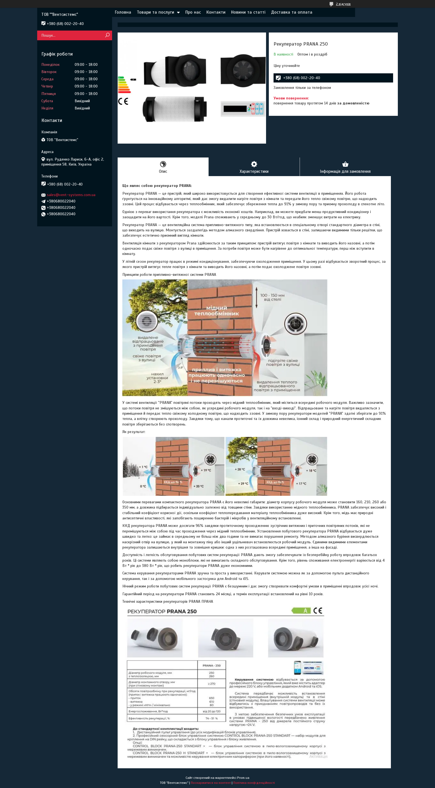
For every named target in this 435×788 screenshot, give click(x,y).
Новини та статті (248, 12)
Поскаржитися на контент (211, 783)
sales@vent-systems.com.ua (71, 194)
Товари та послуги (155, 12)
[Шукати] (107, 35)
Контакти (216, 12)
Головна (123, 12)
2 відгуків (343, 4)
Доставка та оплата (291, 12)
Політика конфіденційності (254, 783)
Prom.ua (243, 778)
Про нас (193, 12)
